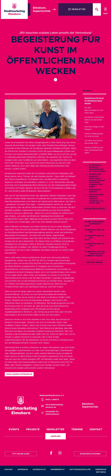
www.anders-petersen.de (19, 374)
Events (14, 429)
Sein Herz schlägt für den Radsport (94, 128)
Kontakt (96, 429)
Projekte (33, 429)
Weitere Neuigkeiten (94, 209)
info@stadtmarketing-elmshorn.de (52, 406)
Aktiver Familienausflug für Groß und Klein (94, 135)
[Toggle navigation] (105, 9)
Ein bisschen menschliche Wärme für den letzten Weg (94, 119)
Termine (77, 429)
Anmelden (55, 436)
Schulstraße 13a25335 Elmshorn (50, 413)
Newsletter (76, 9)
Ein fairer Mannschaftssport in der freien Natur (94, 110)
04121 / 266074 (50, 399)
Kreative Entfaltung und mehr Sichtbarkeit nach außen (94, 150)
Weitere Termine (95, 262)
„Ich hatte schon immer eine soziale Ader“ (94, 142)
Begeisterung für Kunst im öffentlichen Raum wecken (94, 100)
